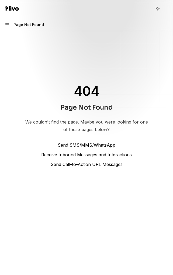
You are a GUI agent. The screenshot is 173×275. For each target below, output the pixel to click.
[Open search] (147, 8)
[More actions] (166, 8)
